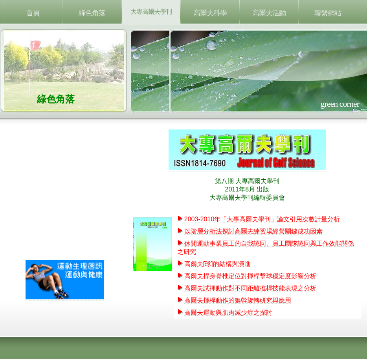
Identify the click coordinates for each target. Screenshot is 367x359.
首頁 (33, 13)
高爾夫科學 (210, 13)
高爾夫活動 (269, 13)
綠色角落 (92, 13)
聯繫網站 (327, 13)
